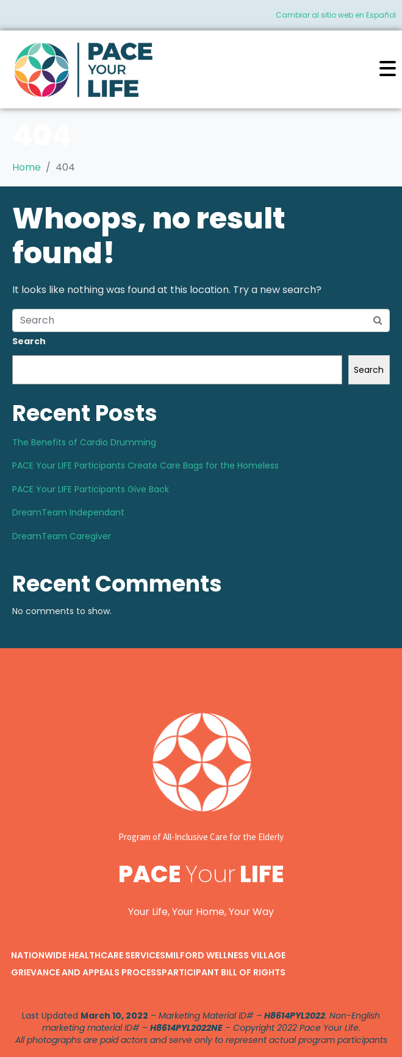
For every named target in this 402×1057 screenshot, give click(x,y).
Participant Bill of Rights (223, 972)
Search (29, 341)
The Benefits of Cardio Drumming (84, 442)
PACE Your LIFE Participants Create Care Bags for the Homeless (145, 465)
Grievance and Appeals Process (86, 972)
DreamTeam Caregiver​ (61, 536)
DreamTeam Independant (68, 512)
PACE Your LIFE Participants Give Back (90, 489)
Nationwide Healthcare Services (88, 955)
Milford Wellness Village (225, 955)
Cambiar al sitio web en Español (336, 15)
